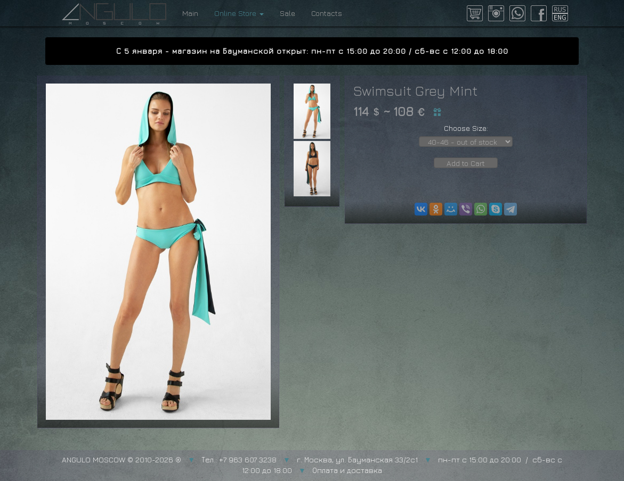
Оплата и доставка (347, 470)
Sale (287, 13)
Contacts (326, 13)
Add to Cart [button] (466, 163)
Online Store (239, 13)
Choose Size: (466, 127)
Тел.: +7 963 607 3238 (239, 459)
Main (190, 13)
